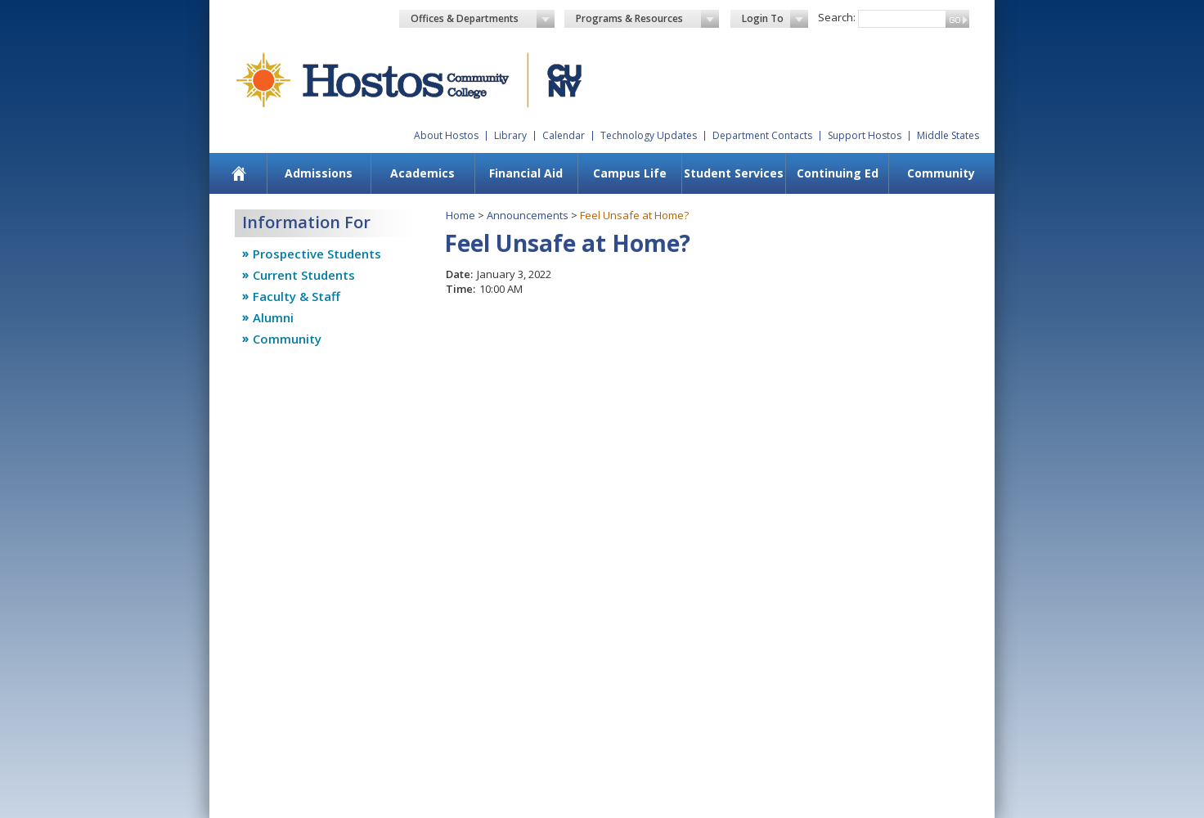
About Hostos (446, 135)
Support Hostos (864, 135)
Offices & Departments (483, 19)
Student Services (734, 173)
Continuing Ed (837, 173)
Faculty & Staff (296, 296)
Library (510, 135)
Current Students (304, 274)
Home (460, 215)
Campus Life (630, 173)
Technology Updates (648, 135)
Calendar (563, 135)
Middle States (948, 135)
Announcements (527, 215)
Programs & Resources (648, 19)
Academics (422, 173)
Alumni (273, 317)
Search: (837, 17)
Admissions (319, 173)
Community (941, 173)
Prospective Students (317, 253)
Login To (775, 19)
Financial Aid (526, 173)
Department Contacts (762, 135)
